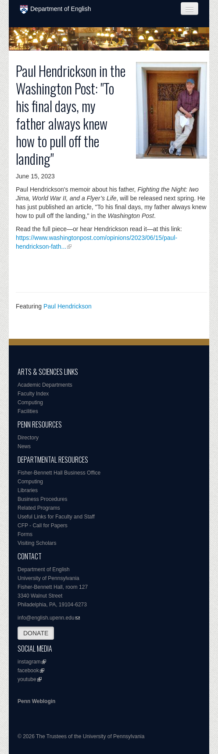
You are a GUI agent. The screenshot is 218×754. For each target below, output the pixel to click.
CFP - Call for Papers (43, 525)
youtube (27, 679)
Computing (30, 402)
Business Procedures (42, 499)
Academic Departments (45, 385)
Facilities (28, 411)
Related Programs (39, 508)
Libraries (28, 490)
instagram (29, 662)
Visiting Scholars (37, 543)
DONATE (35, 633)
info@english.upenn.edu (46, 618)
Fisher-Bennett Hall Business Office (59, 473)
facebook (28, 670)
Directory (28, 438)
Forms (25, 534)
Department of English (55, 9)
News (24, 446)
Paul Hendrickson (67, 306)
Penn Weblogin (36, 701)
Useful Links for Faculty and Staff (56, 517)
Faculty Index (33, 394)
